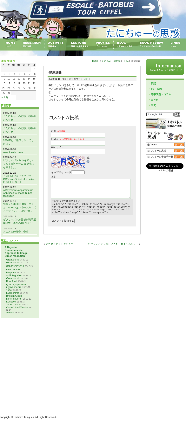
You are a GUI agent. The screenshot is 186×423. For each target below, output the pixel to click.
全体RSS (152, 144)
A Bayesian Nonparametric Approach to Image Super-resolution (18, 193)
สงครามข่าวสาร (15, 266)
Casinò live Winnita (17, 307)
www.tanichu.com (13, 152)
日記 (126, 61)
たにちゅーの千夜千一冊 (160, 156)
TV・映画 (156, 88)
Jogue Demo (13, 304)
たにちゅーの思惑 (111, 61)
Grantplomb (12, 259)
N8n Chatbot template (13, 271)
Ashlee (10, 312)
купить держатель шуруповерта (16, 285)
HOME (95, 61)
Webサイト (57, 147)
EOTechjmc (12, 292)
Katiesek (11, 301)
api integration (14, 275)
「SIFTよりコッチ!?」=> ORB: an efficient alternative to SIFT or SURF (19, 179)
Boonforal (11, 281)
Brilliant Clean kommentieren (14, 297)
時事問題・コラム (161, 94)
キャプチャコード (61, 172)
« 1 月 (5, 97)
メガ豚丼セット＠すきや (59, 246)
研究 (153, 105)
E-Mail (67, 139)
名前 (58, 130)
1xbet (9, 289)
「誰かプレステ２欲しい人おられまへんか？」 (111, 246)
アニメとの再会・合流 (15, 231)
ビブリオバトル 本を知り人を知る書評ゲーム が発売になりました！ (18, 164)
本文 (53, 176)
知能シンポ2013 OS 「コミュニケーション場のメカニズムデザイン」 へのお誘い (19, 207)
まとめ (154, 99)
